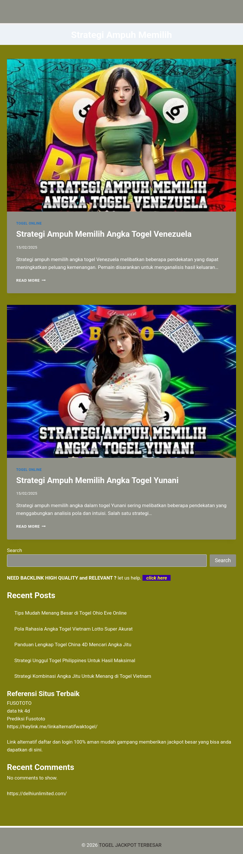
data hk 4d (18, 711)
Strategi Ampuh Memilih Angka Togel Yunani (97, 480)
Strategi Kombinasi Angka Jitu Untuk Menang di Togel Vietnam (82, 676)
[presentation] (121, 135)
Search (14, 550)
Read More (31, 280)
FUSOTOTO (19, 703)
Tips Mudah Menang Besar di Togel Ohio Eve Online (70, 613)
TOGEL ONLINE (29, 223)
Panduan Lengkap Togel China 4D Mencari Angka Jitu (72, 644)
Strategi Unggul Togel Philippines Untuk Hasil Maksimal (74, 660)
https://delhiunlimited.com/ (37, 793)
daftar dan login (55, 742)
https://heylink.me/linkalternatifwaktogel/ (52, 726)
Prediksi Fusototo (26, 719)
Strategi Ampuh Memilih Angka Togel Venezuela (104, 234)
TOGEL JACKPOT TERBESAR (130, 845)
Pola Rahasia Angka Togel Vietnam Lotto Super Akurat (73, 629)
